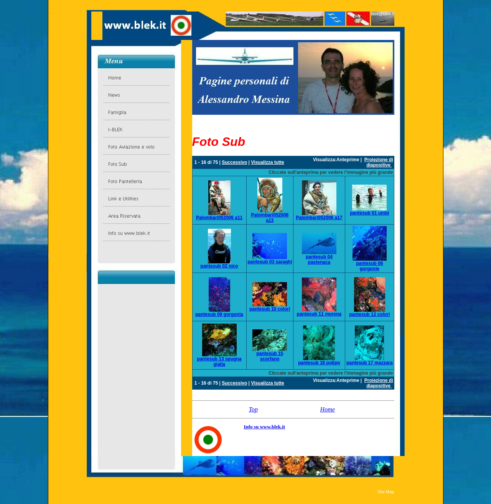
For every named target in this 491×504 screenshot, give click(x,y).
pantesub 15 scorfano (269, 356)
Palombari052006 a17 (319, 217)
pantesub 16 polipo (319, 362)
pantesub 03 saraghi (269, 261)
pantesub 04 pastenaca (319, 259)
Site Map (385, 491)
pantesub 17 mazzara (369, 362)
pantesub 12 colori (369, 314)
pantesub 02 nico (219, 266)
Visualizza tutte (267, 162)
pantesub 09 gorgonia (219, 314)
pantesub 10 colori (269, 309)
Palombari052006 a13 (269, 217)
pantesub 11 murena (319, 314)
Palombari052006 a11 (219, 217)
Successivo (234, 162)
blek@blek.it (382, 14)
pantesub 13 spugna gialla (219, 361)
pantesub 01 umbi (369, 213)
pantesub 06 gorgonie (369, 266)
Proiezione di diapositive (378, 162)
